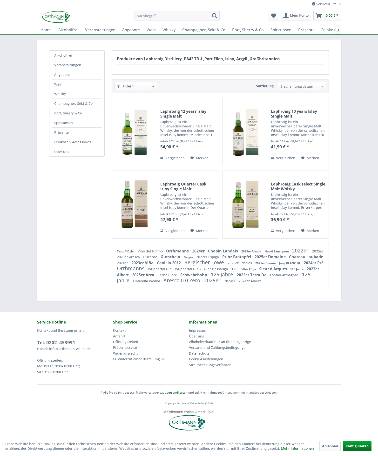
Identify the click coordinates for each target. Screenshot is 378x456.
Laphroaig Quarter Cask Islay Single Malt (183, 186)
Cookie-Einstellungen (206, 359)
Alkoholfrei (63, 55)
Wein (58, 84)
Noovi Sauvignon (277, 251)
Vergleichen (172, 158)
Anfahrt (119, 336)
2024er (199, 251)
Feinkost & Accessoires (72, 142)
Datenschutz (199, 353)
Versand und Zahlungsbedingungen (218, 347)
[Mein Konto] (296, 15)
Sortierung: (265, 86)
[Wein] (151, 29)
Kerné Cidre (168, 275)
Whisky (60, 94)
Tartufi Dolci (126, 251)
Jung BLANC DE (290, 263)
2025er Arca (143, 275)
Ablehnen (330, 446)
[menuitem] (177, 15)
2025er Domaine (271, 256)
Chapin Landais (223, 251)
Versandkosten (177, 392)
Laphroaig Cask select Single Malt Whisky (298, 186)
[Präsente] (306, 29)
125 (234, 269)
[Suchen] (214, 15)
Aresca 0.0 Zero (182, 280)
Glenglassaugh (216, 269)
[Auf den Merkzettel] (199, 158)
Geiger (189, 257)
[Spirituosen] (281, 29)
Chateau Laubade (306, 256)
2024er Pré (314, 262)
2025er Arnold (251, 251)
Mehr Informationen (297, 448)
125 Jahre (297, 269)
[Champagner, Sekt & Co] (204, 29)
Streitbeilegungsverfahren (210, 365)
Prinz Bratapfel (237, 256)
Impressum (198, 330)
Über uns (61, 151)
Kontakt (119, 330)
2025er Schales (240, 263)
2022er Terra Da (252, 275)
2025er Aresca (129, 257)
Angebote (62, 74)
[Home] (46, 29)
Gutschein (171, 256)
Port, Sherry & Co (68, 113)
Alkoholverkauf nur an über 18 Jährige (220, 341)
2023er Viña (143, 262)
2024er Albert (250, 281)
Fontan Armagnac (284, 275)
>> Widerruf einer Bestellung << (139, 359)
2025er (317, 251)
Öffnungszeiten (125, 341)
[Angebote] (131, 29)
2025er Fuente (266, 263)
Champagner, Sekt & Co (73, 103)
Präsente (61, 132)
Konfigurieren (357, 446)
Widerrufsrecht (125, 353)
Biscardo (150, 257)
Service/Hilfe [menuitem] (325, 4)
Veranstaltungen (67, 65)
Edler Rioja (249, 269)
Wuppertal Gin (160, 269)
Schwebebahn (194, 275)
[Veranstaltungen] (100, 29)
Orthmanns (178, 251)
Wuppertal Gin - (188, 269)
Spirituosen (63, 122)
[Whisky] (169, 29)
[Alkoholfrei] (68, 29)
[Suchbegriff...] (177, 15)
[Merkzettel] (274, 15)
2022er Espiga (208, 257)
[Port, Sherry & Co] (248, 29)
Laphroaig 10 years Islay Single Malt (294, 114)
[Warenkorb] (327, 15)
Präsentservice (125, 347)
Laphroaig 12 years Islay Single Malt (183, 114)
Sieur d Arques (273, 268)
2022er (301, 250)
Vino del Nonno (151, 251)
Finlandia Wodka (147, 281)
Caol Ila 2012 (169, 262)
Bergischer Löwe (204, 262)
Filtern (125, 86)
